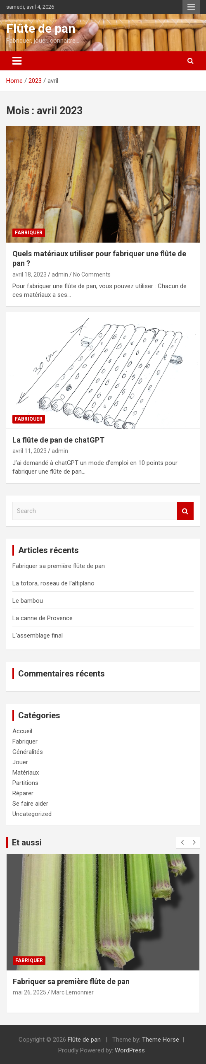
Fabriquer (29, 233)
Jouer (20, 762)
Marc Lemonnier (72, 992)
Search (185, 511)
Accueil (22, 731)
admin (60, 274)
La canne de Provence (42, 618)
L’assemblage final (37, 635)
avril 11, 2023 (29, 451)
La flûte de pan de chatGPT (58, 440)
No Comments (92, 274)
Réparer (22, 793)
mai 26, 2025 (29, 992)
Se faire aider (30, 803)
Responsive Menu (191, 7)
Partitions (25, 783)
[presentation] (182, 842)
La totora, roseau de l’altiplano (53, 583)
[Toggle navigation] (17, 60)
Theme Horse (160, 1039)
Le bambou (27, 600)
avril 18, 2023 (29, 274)
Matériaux (25, 772)
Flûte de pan (41, 28)
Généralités (27, 752)
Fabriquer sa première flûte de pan (58, 566)
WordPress (130, 1050)
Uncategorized (32, 814)
